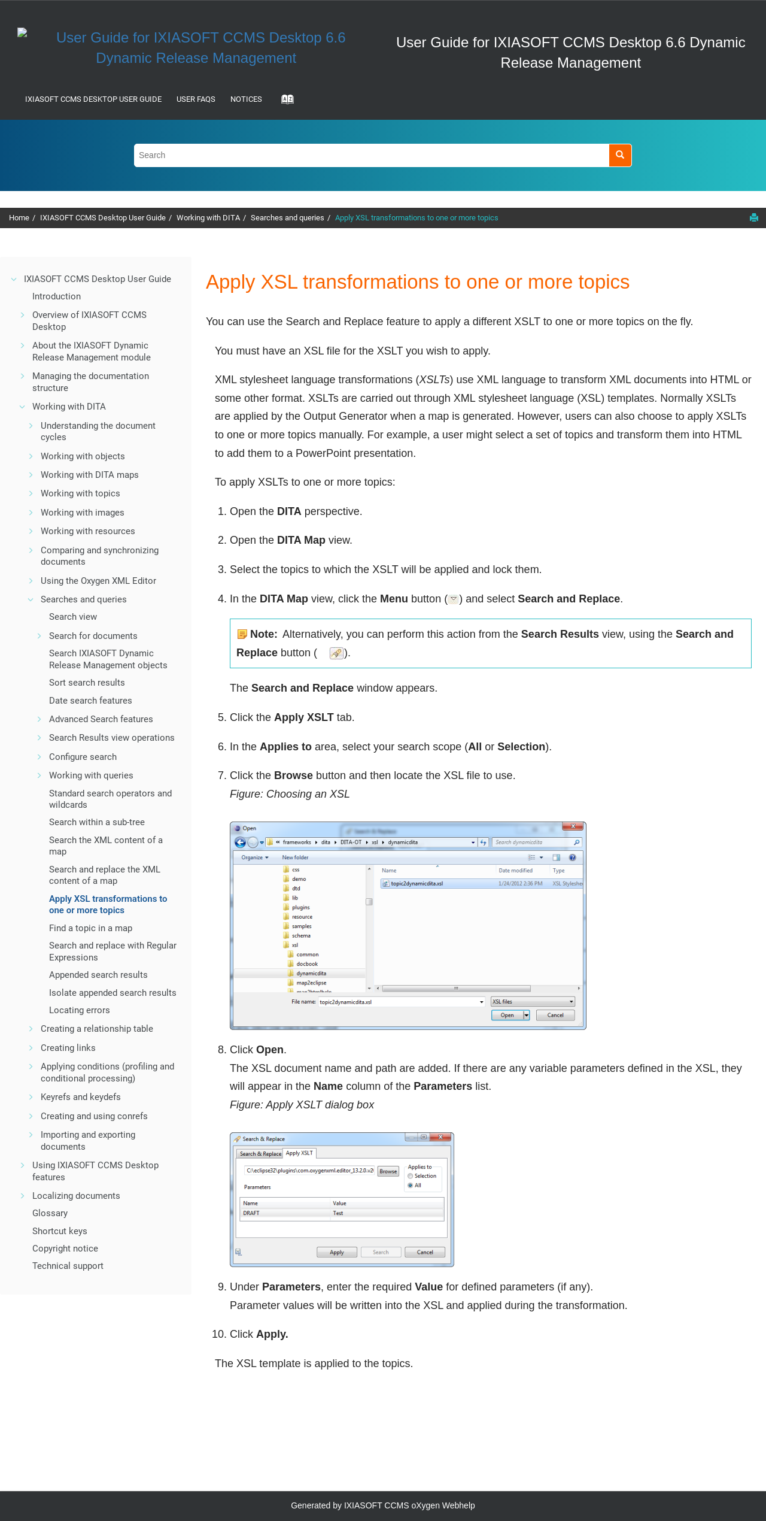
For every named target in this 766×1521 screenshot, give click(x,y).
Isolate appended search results (113, 992)
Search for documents (93, 636)
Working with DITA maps (90, 474)
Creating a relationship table (97, 1028)
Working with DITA (208, 217)
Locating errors (79, 1010)
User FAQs (196, 99)
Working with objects (83, 456)
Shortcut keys (59, 1231)
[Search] (620, 155)
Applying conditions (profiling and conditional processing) (107, 1072)
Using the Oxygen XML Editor (98, 580)
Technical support (68, 1266)
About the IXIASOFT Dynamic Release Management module (91, 351)
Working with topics (80, 493)
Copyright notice (65, 1248)
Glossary (50, 1213)
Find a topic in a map (90, 928)
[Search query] (383, 155)
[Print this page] (754, 217)
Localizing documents (76, 1195)
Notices (246, 99)
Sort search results (87, 682)
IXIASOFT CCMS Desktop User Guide (93, 99)
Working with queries (91, 775)
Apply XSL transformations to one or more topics (416, 217)
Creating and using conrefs (94, 1116)
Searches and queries (287, 217)
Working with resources (88, 531)
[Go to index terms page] (284, 103)
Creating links (68, 1048)
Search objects (108, 659)
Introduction (56, 296)
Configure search (83, 757)
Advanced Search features (101, 719)
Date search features (90, 700)
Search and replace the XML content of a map (104, 875)
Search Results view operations (112, 737)
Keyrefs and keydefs (81, 1097)
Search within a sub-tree (97, 822)
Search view (73, 616)
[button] (14, 279)
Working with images (82, 512)
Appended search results (98, 974)
